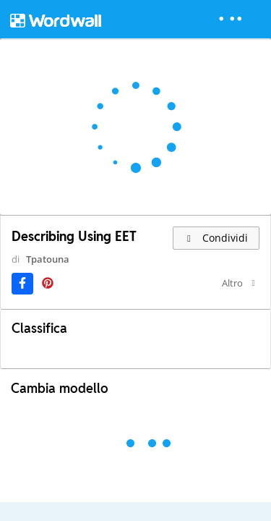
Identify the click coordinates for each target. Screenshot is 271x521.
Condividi (216, 238)
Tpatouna (37, 272)
